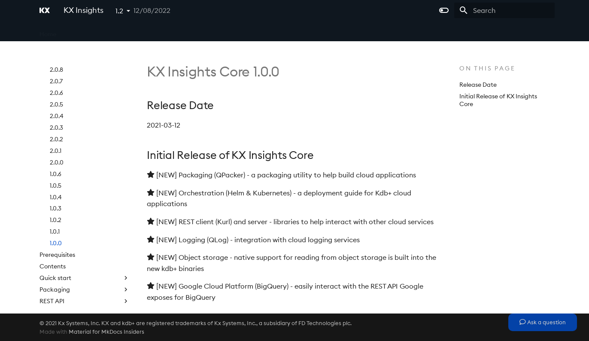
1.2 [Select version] (119, 10)
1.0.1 (55, 183)
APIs (183, 31)
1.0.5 (55, 137)
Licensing (213, 31)
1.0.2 (55, 172)
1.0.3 (55, 160)
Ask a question (542, 322)
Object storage (84, 276)
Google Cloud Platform (84, 299)
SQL (84, 288)
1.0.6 (55, 126)
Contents (52, 218)
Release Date (478, 84)
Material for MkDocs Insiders (106, 331)
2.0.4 (57, 68)
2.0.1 (55, 103)
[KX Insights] (44, 10)
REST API (84, 253)
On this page (487, 68)
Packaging (84, 241)
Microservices (111, 31)
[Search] (504, 10)
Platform (153, 31)
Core (74, 31)
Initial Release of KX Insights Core (498, 100)
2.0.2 (56, 91)
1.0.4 (56, 149)
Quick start (84, 230)
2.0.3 (56, 79)
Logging (84, 264)
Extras (246, 31)
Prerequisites (57, 206)
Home (47, 31)
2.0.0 (57, 114)
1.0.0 (56, 195)
